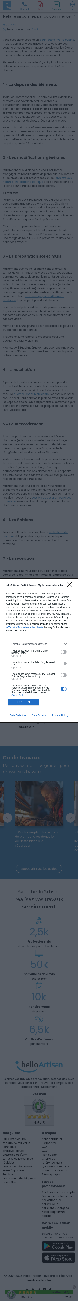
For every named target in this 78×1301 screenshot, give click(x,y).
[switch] (64, 652)
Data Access (39, 715)
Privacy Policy (60, 715)
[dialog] (39, 650)
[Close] (70, 585)
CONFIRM (23, 702)
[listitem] (39, 644)
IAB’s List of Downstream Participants (24, 627)
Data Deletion (18, 715)
